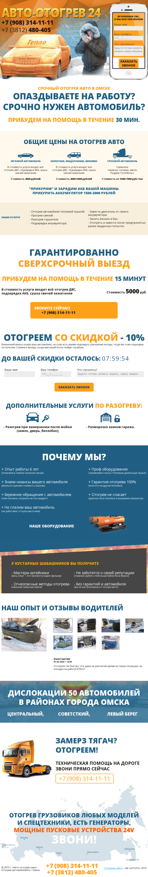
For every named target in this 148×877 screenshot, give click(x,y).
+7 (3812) (26, 30)
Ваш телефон (122, 34)
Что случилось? (124, 44)
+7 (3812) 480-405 (72, 872)
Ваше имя (120, 24)
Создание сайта (113, 868)
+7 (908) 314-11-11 (58, 312)
